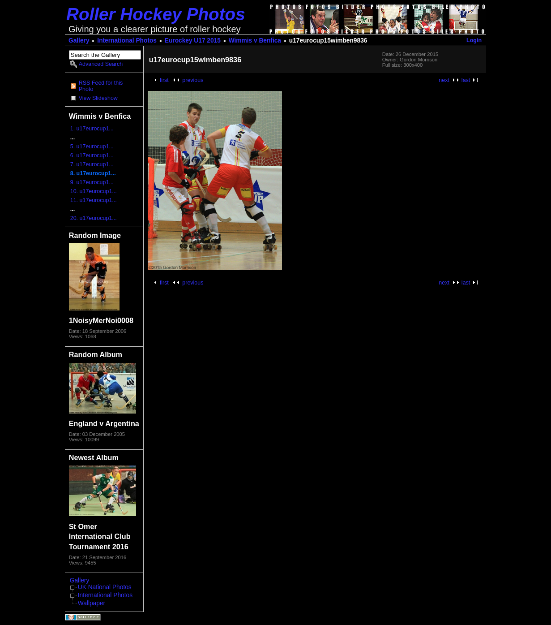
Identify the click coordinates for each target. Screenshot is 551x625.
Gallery (79, 40)
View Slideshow (98, 98)
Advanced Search (101, 64)
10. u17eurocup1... (93, 191)
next (444, 80)
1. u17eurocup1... (92, 128)
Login (474, 40)
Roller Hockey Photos (155, 14)
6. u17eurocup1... (92, 155)
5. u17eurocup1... (92, 146)
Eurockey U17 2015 (193, 40)
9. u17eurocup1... (92, 182)
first (164, 80)
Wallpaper (91, 603)
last (465, 80)
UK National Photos (105, 587)
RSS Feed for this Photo (101, 86)
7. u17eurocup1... (92, 164)
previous (192, 80)
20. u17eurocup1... (93, 218)
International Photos (127, 40)
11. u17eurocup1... (93, 200)
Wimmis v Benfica (255, 40)
